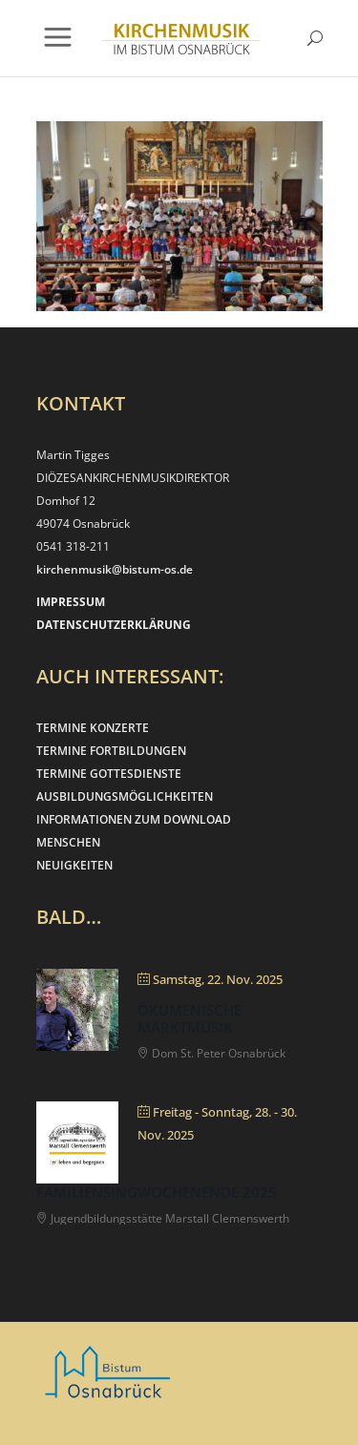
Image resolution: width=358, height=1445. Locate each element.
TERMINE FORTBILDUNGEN (111, 751)
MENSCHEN (68, 842)
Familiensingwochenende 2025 (156, 1192)
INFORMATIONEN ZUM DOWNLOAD (133, 819)
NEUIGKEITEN (74, 865)
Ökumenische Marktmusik (189, 1018)
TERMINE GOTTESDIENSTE (108, 773)
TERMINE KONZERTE (92, 728)
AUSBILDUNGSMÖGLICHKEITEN (124, 796)
